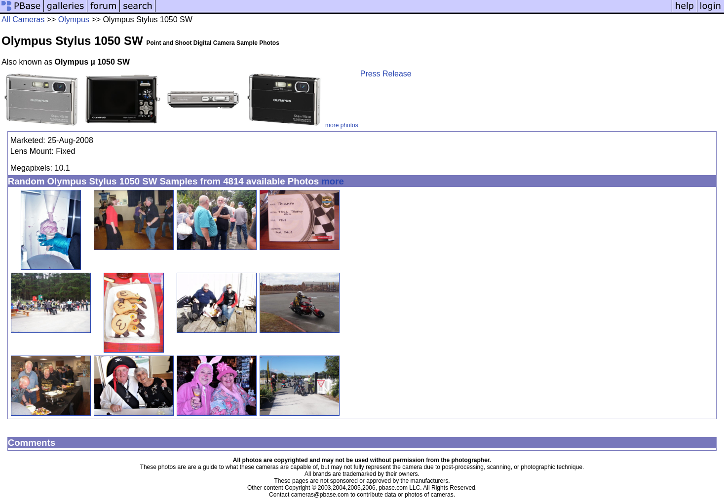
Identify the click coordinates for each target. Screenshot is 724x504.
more (332, 181)
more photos (341, 125)
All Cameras (22, 19)
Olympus (73, 19)
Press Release (386, 74)
